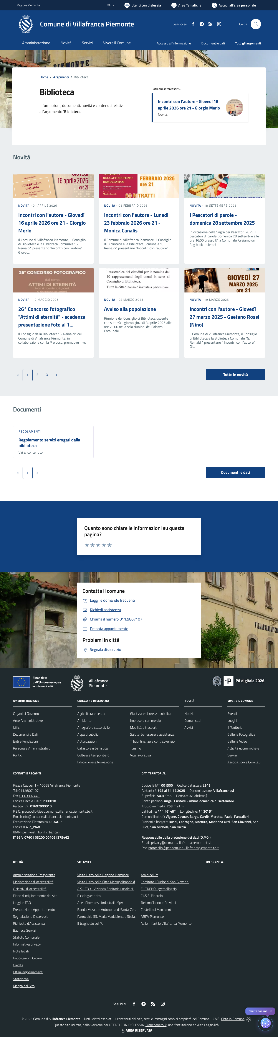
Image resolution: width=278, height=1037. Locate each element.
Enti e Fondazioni (25, 741)
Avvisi (188, 727)
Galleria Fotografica (241, 734)
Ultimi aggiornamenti (28, 972)
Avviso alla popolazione (130, 309)
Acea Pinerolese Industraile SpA (100, 902)
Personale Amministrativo (31, 748)
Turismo (135, 748)
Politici (17, 755)
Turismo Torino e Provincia (159, 902)
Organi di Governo (26, 713)
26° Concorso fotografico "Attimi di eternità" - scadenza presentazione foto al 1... (51, 316)
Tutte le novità (235, 374)
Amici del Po (149, 874)
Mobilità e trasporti (143, 727)
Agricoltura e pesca (91, 713)
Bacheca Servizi (24, 930)
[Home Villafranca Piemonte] (75, 24)
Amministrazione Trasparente (34, 874)
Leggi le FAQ (22, 902)
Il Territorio (234, 727)
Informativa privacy (27, 944)
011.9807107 (28, 790)
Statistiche (21, 978)
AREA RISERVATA (136, 1030)
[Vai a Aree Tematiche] (186, 5)
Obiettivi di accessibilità (29, 888)
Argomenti (61, 77)
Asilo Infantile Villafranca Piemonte (166, 923)
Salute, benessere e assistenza (152, 734)
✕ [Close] (271, 1011)
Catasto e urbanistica (92, 748)
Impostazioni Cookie (27, 958)
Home (44, 77)
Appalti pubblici (88, 734)
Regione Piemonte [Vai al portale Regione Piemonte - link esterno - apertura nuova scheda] (28, 5)
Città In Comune (233, 1018)
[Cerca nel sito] (256, 24)
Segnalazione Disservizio (30, 916)
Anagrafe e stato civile (93, 727)
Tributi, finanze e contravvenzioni (153, 741)
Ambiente (84, 720)
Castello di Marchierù (156, 909)
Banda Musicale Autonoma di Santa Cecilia (108, 909)
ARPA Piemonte (152, 916)
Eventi (232, 713)
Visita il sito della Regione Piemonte (103, 874)
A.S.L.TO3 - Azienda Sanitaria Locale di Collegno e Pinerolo (119, 888)
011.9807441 (29, 795)
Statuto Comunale (26, 937)
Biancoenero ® (156, 1024)
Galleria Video (237, 741)
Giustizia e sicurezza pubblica (150, 713)
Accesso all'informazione (174, 43)
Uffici (16, 727)
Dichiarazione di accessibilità (33, 881)
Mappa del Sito (24, 985)
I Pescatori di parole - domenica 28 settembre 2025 (222, 219)
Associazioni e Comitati (243, 762)
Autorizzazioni (87, 741)
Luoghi (232, 720)
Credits (18, 965)
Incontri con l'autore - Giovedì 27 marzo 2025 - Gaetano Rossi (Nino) (224, 316)
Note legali (21, 951)
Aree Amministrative (28, 720)
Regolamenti (29, 431)
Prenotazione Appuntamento (34, 909)
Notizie (189, 713)
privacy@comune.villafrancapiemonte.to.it (181, 842)
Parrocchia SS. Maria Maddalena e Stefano (108, 916)
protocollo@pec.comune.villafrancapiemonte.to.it (57, 811)
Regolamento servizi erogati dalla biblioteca (49, 442)
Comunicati (192, 720)
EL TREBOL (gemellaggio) (159, 888)
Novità (24, 205)
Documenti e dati (235, 472)
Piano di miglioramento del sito (35, 895)
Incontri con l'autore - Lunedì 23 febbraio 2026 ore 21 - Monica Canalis (136, 222)
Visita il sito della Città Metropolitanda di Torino (111, 881)
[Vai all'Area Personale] (234, 5)
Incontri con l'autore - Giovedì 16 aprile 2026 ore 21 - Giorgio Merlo (189, 104)
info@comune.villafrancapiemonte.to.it (50, 816)
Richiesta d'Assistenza (29, 923)
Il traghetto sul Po (90, 923)
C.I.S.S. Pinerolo (152, 895)
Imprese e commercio (145, 720)
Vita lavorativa (140, 755)
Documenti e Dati (25, 734)
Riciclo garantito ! (89, 895)
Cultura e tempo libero (93, 755)
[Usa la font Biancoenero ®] (142, 5)
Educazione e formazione (95, 762)
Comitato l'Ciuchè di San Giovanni (165, 881)
